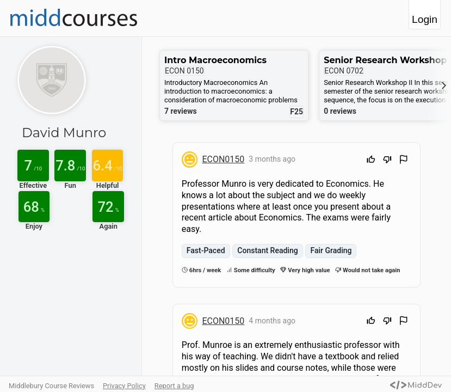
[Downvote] (387, 161)
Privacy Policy (124, 386)
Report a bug (174, 386)
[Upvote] (371, 161)
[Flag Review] (404, 161)
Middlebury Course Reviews (51, 386)
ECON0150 (223, 159)
